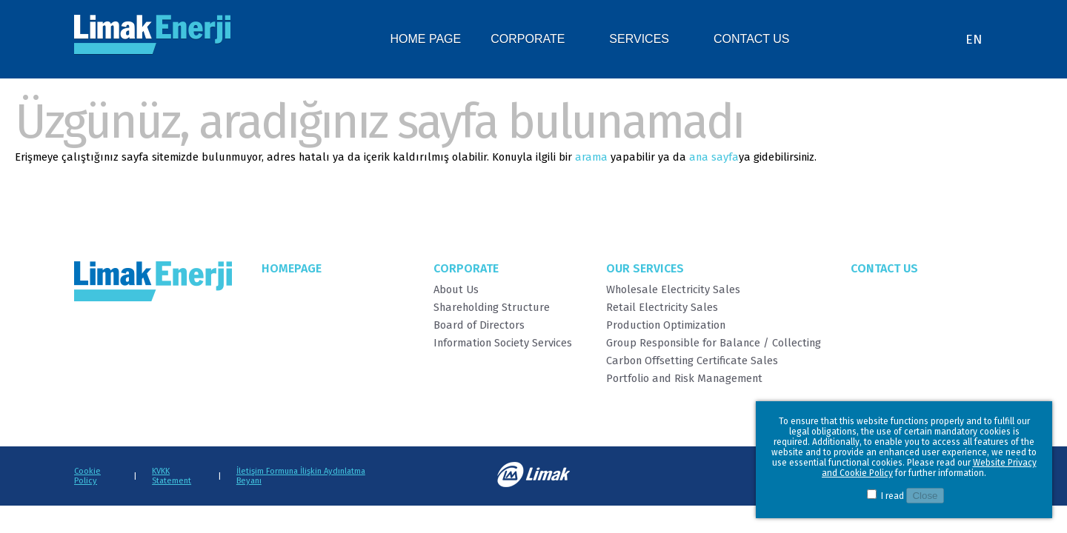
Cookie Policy (87, 476)
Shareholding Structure (491, 307)
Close (924, 495)
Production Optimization (665, 325)
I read (892, 496)
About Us (456, 289)
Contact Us (884, 268)
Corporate (466, 268)
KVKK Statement (171, 476)
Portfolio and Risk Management (684, 378)
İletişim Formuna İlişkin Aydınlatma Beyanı (300, 476)
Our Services (645, 268)
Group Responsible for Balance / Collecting (713, 342)
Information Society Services (502, 342)
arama (591, 157)
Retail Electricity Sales (662, 307)
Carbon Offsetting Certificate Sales (692, 360)
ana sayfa (714, 157)
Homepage (292, 268)
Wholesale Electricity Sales (673, 289)
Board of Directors (479, 325)
